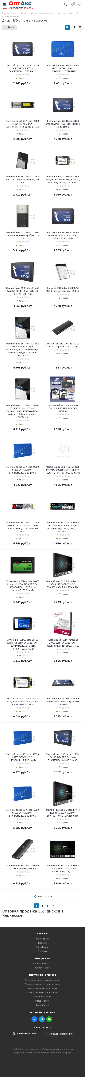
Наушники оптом (42, 996)
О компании (42, 938)
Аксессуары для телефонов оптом (42, 980)
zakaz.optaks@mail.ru (61, 1033)
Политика (42, 951)
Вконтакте (34, 1019)
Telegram (42, 1019)
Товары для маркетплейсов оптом (42, 984)
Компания (42, 933)
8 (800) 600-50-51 (26, 1033)
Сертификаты (43, 947)
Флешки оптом (42, 1000)
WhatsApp (49, 1019)
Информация (42, 958)
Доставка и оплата (42, 963)
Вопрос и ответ (42, 967)
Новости (42, 943)
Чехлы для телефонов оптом (42, 988)
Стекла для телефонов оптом (42, 992)
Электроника (42, 1005)
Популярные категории (42, 974)
